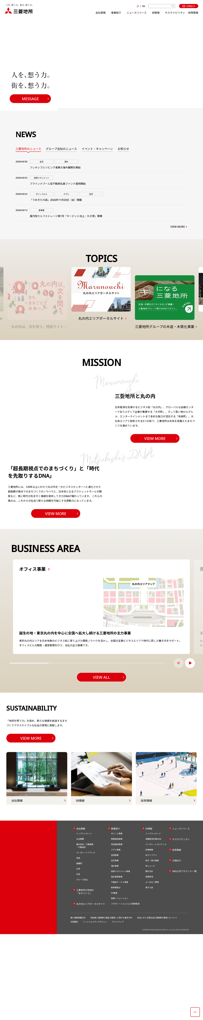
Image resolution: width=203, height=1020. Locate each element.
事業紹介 (116, 12)
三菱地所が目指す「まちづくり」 (85, 977)
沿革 (78, 954)
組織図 (79, 949)
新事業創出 (116, 973)
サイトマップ (118, 1007)
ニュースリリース (137, 12)
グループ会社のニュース (61, 149)
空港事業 (115, 941)
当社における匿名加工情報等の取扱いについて (157, 1003)
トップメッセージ (84, 919)
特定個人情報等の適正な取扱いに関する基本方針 (111, 1003)
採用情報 (193, 12)
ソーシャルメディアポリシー (95, 1007)
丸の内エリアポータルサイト (90, 989)
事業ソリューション (119, 984)
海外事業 (115, 951)
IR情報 (156, 12)
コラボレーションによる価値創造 (125, 989)
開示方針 (149, 957)
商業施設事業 (116, 924)
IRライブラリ (151, 941)
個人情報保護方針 (78, 1003)
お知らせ (123, 149)
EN (143, 6)
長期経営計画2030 (153, 924)
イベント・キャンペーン (97, 149)
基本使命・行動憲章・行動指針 (84, 931)
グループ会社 (82, 965)
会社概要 (80, 924)
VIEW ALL (101, 746)
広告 (78, 960)
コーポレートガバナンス (155, 930)
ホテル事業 (116, 935)
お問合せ (176, 946)
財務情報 (149, 935)
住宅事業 (115, 946)
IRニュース (150, 951)
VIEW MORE (177, 226)
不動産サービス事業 (119, 968)
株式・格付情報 (152, 946)
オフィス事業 (116, 919)
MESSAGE (30, 98)
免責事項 (149, 962)
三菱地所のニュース (28, 149)
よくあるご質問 (152, 968)
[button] (190, 733)
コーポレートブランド (85, 938)
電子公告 (149, 973)
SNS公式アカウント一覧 (184, 957)
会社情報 (100, 12)
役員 (78, 944)
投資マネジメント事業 (120, 957)
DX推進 (114, 978)
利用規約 (74, 1007)
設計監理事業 (116, 962)
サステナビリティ (175, 12)
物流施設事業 (116, 930)
